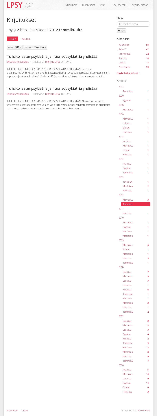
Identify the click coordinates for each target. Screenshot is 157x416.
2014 (121, 159)
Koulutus (134, 58)
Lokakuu (136, 123)
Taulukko (25, 38)
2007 (121, 316)
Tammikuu (136, 91)
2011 (121, 208)
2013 (121, 177)
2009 (121, 240)
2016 (121, 114)
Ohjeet (25, 410)
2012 (121, 195)
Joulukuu (136, 141)
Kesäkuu (136, 289)
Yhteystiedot (12, 410)
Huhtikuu (136, 132)
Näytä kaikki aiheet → (129, 72)
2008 (121, 267)
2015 (121, 136)
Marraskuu (136, 109)
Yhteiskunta (134, 67)
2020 (121, 95)
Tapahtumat (88, 5)
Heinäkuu (136, 154)
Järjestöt (134, 49)
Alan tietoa (134, 44)
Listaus (12, 38)
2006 (121, 365)
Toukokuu (136, 181)
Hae (121, 30)
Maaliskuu (136, 186)
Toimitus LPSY (52, 61)
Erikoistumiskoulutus (18, 61)
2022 (121, 86)
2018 (121, 104)
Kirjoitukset (71, 5)
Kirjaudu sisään (140, 5)
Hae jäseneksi (119, 5)
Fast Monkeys (144, 410)
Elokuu (136, 127)
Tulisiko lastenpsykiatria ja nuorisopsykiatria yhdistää (52, 56)
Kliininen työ (134, 53)
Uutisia (134, 62)
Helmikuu (136, 190)
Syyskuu (136, 100)
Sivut (102, 5)
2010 (121, 217)
